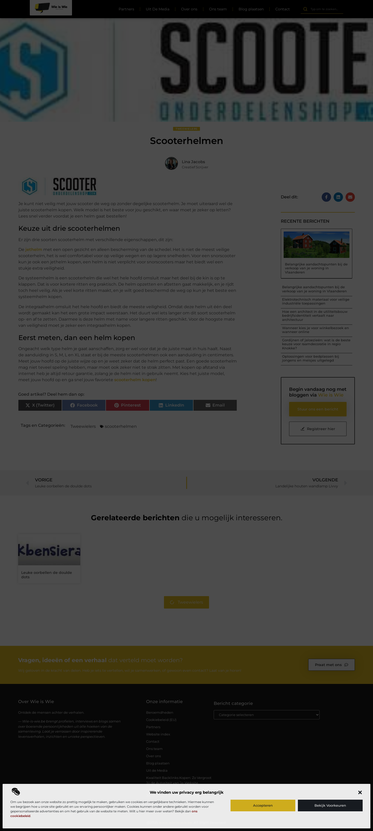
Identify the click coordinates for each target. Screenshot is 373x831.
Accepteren (263, 805)
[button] (360, 792)
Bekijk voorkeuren (330, 805)
